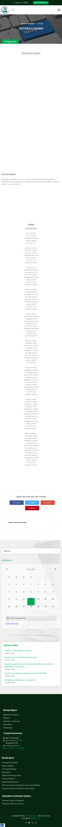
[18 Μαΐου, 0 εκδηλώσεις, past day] (9, 601)
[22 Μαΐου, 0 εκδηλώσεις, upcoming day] (38, 601)
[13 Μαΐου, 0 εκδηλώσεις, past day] (23, 594)
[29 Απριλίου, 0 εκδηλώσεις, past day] (23, 579)
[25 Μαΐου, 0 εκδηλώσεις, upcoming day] (9, 609)
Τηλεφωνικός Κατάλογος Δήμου (11, 775)
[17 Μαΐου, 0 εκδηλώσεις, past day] (52, 594)
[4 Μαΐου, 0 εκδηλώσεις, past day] (9, 587)
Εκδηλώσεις (6, 718)
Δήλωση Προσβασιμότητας (10, 782)
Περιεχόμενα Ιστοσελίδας (10, 762)
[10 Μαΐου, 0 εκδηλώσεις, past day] (52, 587)
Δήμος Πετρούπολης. (31, 816)
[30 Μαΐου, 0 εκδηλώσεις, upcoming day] (45, 609)
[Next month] (55, 569)
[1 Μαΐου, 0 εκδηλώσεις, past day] (38, 579)
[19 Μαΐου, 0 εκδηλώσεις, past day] (16, 601)
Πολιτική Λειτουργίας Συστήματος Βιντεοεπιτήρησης (18, 788)
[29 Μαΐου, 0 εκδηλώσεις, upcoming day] (38, 609)
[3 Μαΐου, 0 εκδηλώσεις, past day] (52, 579)
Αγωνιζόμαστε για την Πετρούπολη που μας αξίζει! (20, 657)
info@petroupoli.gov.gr (13, 746)
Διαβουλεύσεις (7, 724)
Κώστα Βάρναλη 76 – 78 (13, 740)
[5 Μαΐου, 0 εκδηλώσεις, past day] (16, 587)
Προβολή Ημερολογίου (12, 623)
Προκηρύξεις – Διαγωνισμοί (11, 721)
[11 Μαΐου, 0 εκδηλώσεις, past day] (9, 594)
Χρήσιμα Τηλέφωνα (7, 766)
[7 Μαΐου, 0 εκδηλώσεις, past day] (31, 587)
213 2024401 (10, 748)
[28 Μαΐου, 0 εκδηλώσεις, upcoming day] (31, 609)
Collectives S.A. (36, 818)
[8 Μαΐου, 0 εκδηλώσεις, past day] (38, 587)
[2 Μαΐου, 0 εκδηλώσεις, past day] (45, 579)
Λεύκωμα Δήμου (8, 728)
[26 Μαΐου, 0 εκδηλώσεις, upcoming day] (16, 609)
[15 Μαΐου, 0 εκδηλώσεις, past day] (38, 594)
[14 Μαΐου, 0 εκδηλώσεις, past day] (31, 594)
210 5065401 (20, 748)
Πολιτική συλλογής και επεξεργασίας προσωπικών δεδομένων (21, 785)
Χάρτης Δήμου (6, 772)
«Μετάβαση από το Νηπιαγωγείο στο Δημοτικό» (19, 680)
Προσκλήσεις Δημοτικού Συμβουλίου (13, 800)
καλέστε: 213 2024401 (20, 2)
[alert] (31, 618)
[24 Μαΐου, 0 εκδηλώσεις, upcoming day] (52, 601)
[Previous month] (7, 569)
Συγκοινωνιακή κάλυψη (9, 769)
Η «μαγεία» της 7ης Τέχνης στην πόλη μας (17, 651)
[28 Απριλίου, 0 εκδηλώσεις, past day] (16, 579)
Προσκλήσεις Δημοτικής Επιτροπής (13, 804)
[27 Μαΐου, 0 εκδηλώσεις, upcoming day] (23, 609)
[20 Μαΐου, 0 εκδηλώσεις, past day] (23, 601)
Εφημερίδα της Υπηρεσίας (11, 715)
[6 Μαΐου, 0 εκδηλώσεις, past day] (23, 587)
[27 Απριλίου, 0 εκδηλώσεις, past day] (9, 579)
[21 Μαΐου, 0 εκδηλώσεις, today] (31, 601)
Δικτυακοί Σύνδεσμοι (8, 779)
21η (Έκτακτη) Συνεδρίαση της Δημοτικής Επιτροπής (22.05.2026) (25, 673)
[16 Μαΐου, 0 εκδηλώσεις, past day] (45, 594)
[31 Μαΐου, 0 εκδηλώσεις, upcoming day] (52, 609)
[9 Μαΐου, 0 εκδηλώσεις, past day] (45, 587)
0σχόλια (40, 23)
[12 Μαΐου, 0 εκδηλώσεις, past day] (16, 594)
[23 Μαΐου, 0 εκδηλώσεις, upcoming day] (45, 601)
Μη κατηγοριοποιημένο (28, 23)
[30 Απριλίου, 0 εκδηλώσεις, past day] (31, 579)
